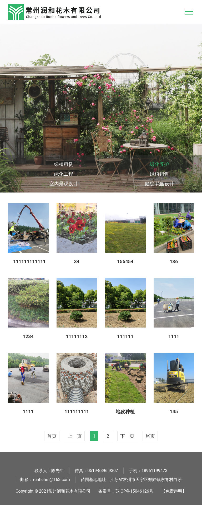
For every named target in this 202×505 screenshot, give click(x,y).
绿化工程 (63, 174)
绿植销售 (159, 174)
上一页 (75, 436)
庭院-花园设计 (159, 183)
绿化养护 (159, 164)
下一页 (127, 436)
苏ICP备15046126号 (134, 491)
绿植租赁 (63, 164)
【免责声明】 (173, 491)
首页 (52, 436)
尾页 (150, 436)
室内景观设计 (63, 183)
